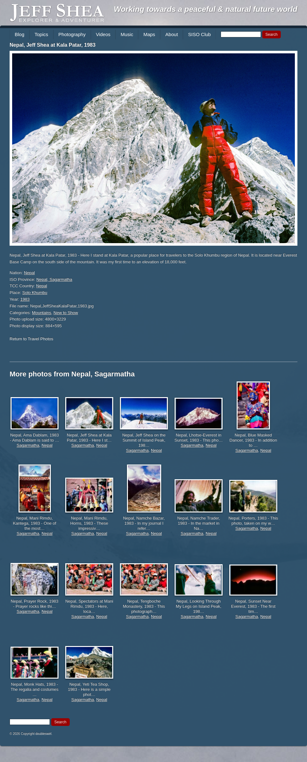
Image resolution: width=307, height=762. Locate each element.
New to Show (65, 312)
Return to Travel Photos (31, 338)
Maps (149, 34)
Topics (41, 34)
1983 (25, 299)
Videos (103, 34)
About (171, 34)
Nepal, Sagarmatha (54, 279)
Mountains (41, 312)
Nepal (29, 272)
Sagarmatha (28, 445)
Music (127, 34)
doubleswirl (43, 733)
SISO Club (199, 34)
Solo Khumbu (34, 292)
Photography (72, 34)
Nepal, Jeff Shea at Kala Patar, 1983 (53, 45)
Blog (19, 34)
